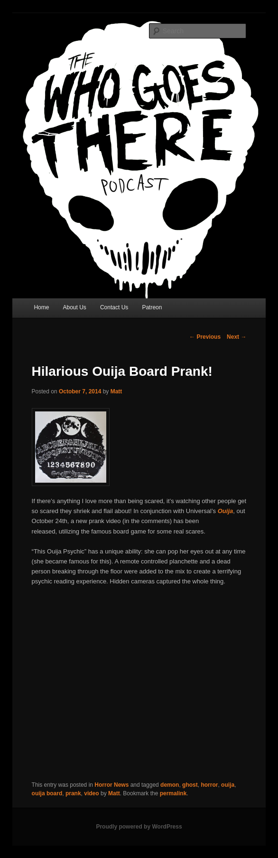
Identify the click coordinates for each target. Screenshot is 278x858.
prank (73, 793)
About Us (74, 307)
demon (169, 785)
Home (41, 307)
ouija (227, 785)
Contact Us (114, 307)
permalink (173, 793)
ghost (190, 785)
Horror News (111, 785)
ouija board (47, 793)
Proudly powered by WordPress (139, 826)
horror (209, 785)
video (91, 793)
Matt (116, 391)
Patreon (152, 307)
